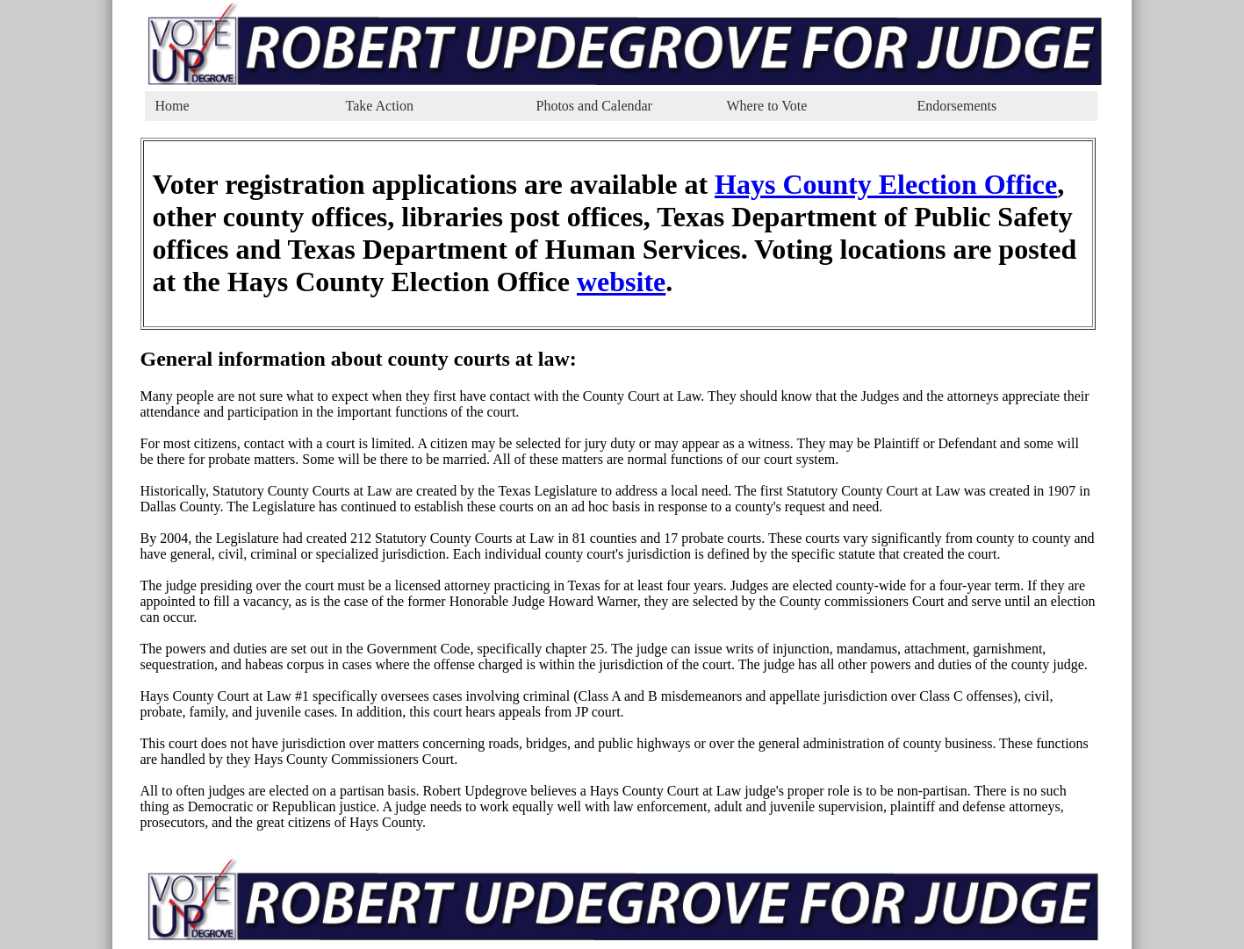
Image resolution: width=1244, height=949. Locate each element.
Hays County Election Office (886, 184)
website (621, 281)
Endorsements (957, 105)
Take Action (380, 105)
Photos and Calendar (594, 105)
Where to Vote (767, 105)
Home (172, 105)
